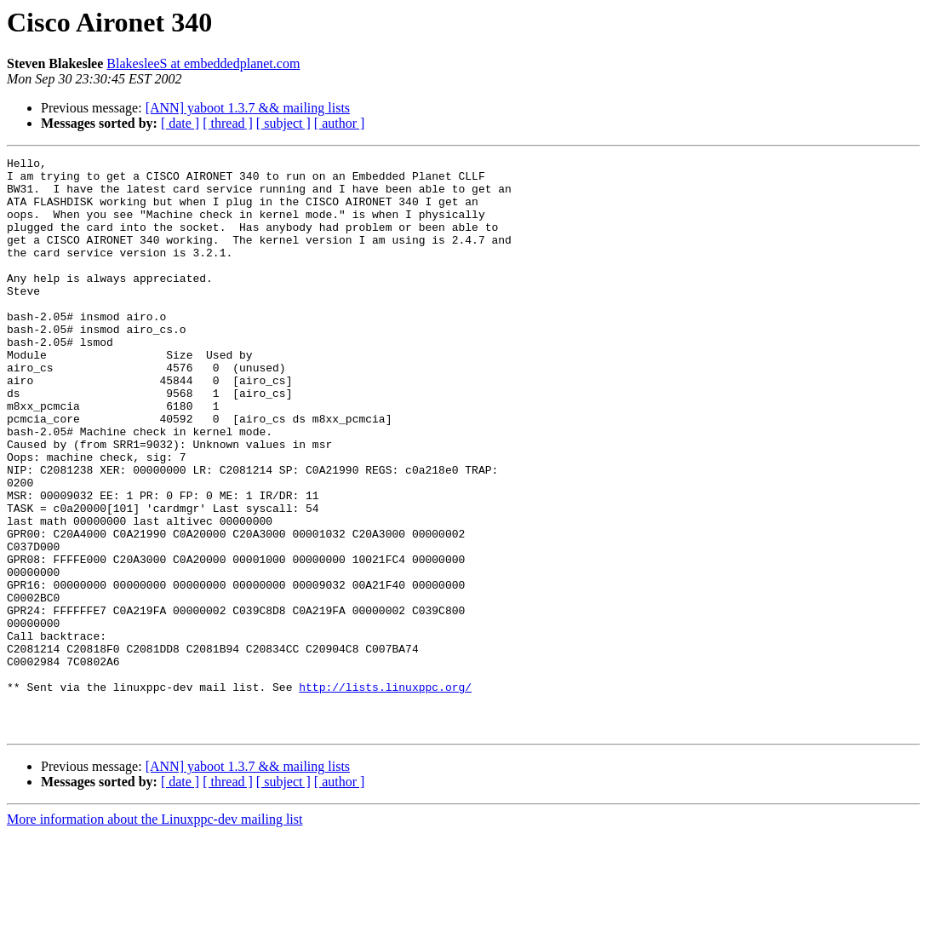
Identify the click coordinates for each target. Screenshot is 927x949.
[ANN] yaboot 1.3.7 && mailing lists (248, 108)
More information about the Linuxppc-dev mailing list (154, 934)
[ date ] (180, 123)
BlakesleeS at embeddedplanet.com (203, 63)
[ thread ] (228, 123)
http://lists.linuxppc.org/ (385, 794)
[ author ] (339, 123)
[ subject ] (283, 123)
